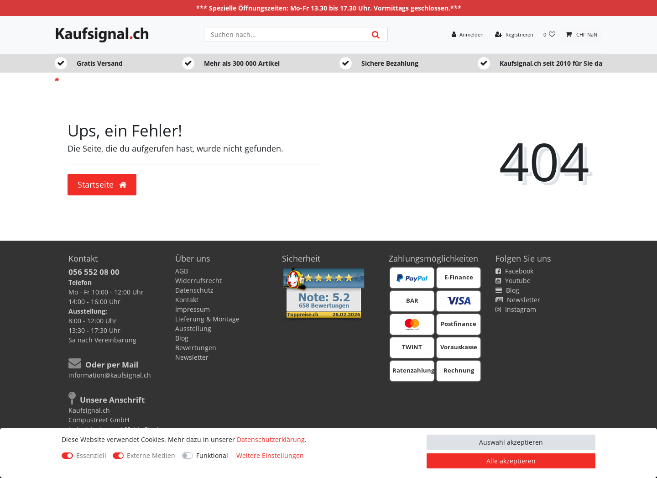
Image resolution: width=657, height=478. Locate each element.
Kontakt (186, 299)
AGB (181, 271)
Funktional (212, 455)
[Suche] (375, 34)
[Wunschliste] (549, 35)
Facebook (514, 271)
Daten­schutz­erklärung (271, 439)
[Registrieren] (514, 35)
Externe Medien (151, 455)
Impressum (192, 309)
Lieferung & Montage (207, 319)
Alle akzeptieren (511, 461)
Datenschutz (194, 290)
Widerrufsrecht (198, 280)
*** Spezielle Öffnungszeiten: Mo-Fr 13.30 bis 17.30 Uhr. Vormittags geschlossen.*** (328, 8)
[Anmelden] (468, 35)
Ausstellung (193, 328)
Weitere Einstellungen (270, 455)
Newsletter (192, 357)
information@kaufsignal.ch (109, 375)
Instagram (515, 309)
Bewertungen (195, 347)
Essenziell (91, 455)
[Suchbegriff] (284, 34)
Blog (181, 338)
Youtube (513, 280)
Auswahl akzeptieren (511, 442)
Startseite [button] (102, 184)
